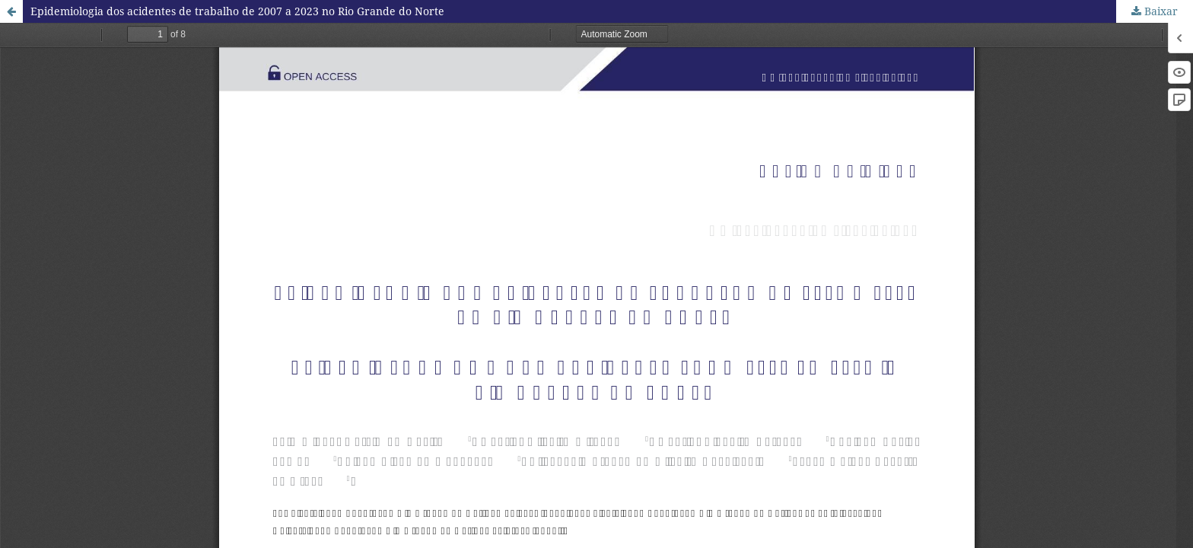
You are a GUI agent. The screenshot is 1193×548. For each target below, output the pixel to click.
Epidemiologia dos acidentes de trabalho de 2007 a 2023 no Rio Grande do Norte (237, 11)
